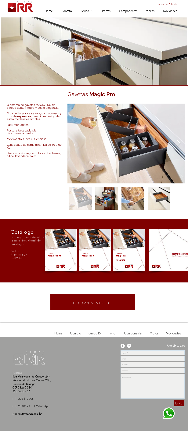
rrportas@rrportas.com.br (27, 414)
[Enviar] (179, 403)
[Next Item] (178, 143)
